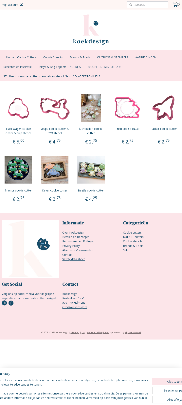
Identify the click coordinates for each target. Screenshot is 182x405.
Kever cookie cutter (54, 190)
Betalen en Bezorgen (75, 237)
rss (83, 332)
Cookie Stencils (55, 57)
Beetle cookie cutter (91, 190)
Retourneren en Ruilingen (78, 241)
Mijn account (13, 4)
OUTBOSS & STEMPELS (114, 57)
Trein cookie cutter (127, 129)
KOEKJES (77, 67)
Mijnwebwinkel (133, 332)
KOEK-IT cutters (133, 237)
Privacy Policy (71, 246)
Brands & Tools (82, 57)
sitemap (75, 332)
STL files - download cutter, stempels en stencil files (36, 76)
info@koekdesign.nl (74, 307)
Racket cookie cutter (164, 129)
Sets (126, 250)
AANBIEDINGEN (147, 57)
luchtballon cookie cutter (90, 131)
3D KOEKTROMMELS (86, 76)
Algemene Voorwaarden (77, 250)
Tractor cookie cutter (18, 190)
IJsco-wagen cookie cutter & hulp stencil (18, 131)
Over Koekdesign (73, 232)
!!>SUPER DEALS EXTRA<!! (106, 67)
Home (10, 57)
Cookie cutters (132, 232)
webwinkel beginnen (98, 332)
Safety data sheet (73, 259)
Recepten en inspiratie (19, 67)
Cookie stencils (132, 241)
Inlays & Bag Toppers (52, 67)
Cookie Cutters (28, 57)
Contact (67, 255)
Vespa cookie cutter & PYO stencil (55, 131)
